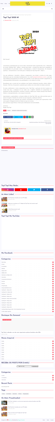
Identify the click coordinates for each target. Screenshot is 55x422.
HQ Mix (28, 268)
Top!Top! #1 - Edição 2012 (28, 290)
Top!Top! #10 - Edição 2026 (28, 292)
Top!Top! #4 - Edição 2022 (28, 300)
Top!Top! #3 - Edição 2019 (28, 296)
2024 (28, 345)
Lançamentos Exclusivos (28, 279)
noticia (28, 281)
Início (44, 420)
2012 (28, 359)
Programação (28, 285)
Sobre (48, 420)
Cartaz (28, 264)
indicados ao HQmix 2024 (28, 275)
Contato (52, 420)
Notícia (8, 110)
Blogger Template (21, 420)
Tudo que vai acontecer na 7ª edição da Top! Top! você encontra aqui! (23, 203)
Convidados (28, 266)
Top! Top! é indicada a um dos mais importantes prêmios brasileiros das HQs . (21, 332)
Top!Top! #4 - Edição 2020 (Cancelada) (16, 14)
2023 (28, 347)
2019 (28, 354)
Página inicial (6, 14)
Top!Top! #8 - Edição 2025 (28, 307)
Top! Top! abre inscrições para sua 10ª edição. (17, 197)
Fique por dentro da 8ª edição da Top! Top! (17, 412)
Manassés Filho (8, 20)
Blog (10, 420)
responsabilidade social (28, 287)
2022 (28, 350)
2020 (28, 352)
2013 (28, 356)
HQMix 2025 (28, 272)
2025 (28, 343)
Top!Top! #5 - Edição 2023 (28, 302)
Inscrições (28, 277)
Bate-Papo (28, 262)
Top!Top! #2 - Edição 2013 (28, 294)
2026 (28, 341)
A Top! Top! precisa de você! (14, 209)
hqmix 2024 (28, 270)
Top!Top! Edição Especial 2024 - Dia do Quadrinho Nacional (28, 309)
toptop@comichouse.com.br (39, 77)
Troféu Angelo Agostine (28, 311)
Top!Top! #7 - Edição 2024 (28, 305)
